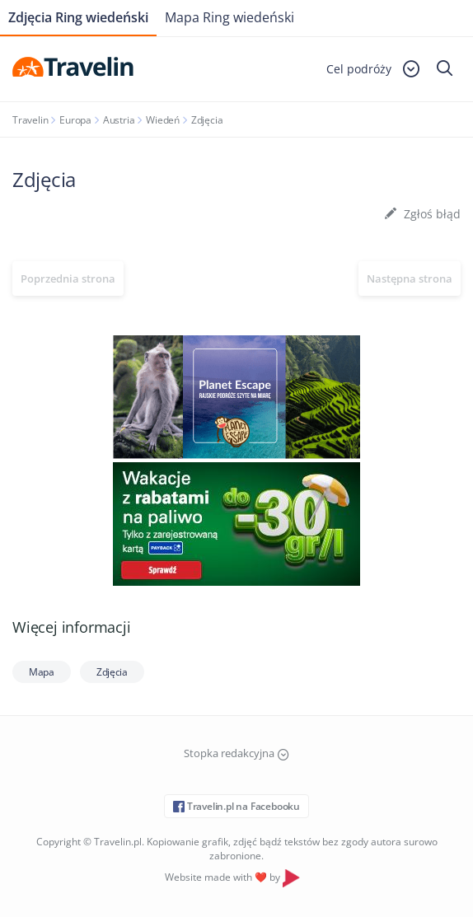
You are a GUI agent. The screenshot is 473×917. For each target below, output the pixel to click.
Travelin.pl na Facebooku (236, 806)
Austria (119, 120)
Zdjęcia (112, 672)
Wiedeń (163, 120)
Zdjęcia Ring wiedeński (78, 17)
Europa (75, 120)
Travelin (30, 120)
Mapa (41, 672)
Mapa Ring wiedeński (229, 17)
